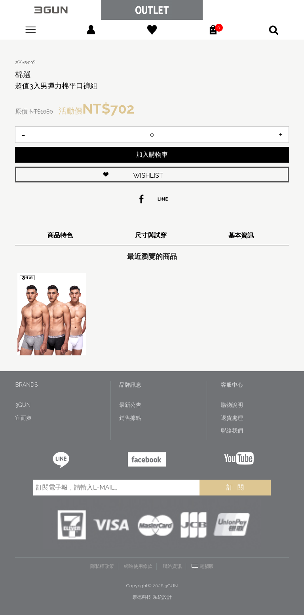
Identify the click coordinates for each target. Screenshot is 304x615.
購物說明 (232, 405)
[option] (49, 314)
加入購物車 (152, 154)
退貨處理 (232, 418)
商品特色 (60, 235)
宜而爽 (23, 418)
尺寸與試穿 (151, 235)
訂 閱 (235, 487)
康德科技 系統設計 (151, 597)
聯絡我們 (232, 430)
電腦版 (207, 566)
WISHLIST (148, 175)
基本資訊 (241, 235)
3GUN (22, 405)
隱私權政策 (102, 566)
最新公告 (130, 405)
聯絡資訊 (172, 566)
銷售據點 (130, 418)
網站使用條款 (138, 566)
